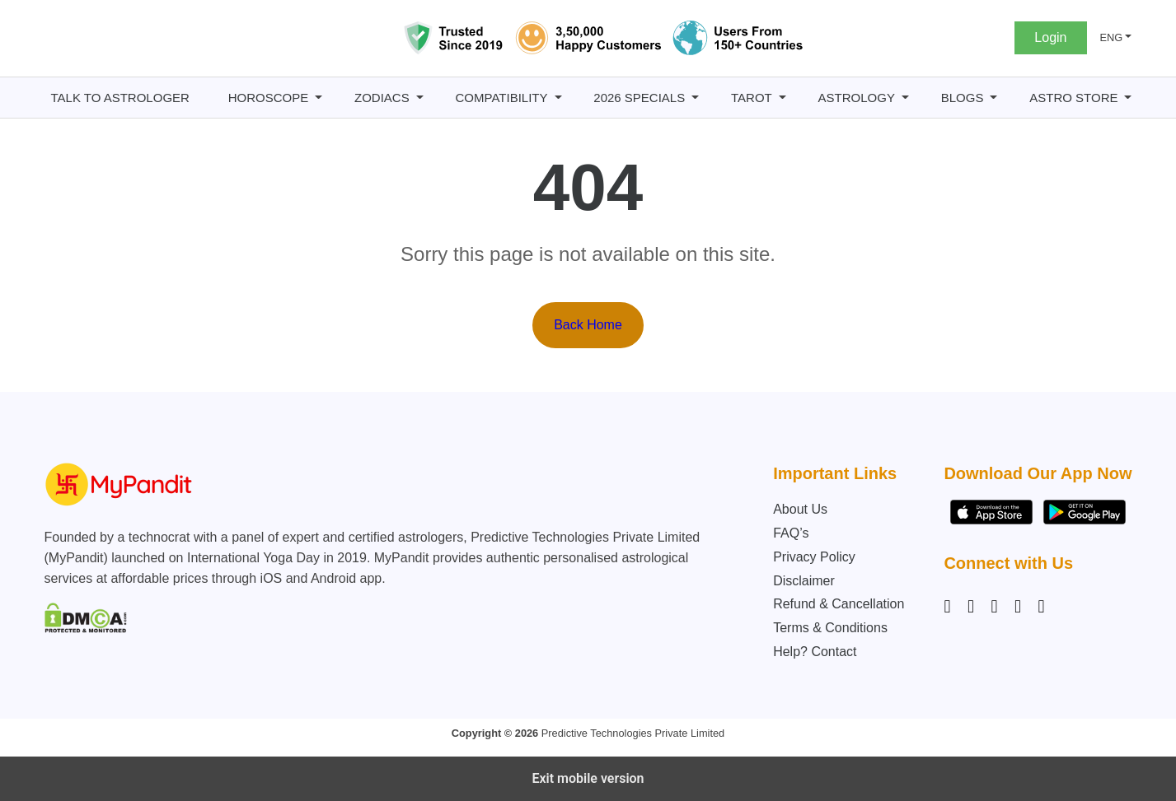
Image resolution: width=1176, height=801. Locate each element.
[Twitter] (1018, 606)
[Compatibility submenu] (558, 97)
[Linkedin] (994, 606)
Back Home (588, 325)
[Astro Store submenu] (1127, 97)
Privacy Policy (814, 557)
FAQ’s (790, 533)
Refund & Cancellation (838, 604)
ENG (1111, 37)
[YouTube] (1041, 606)
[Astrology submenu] (905, 97)
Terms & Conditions (830, 628)
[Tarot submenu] (782, 97)
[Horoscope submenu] (318, 97)
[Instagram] (950, 606)
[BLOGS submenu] (993, 97)
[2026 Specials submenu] (695, 97)
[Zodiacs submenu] (420, 97)
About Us (800, 509)
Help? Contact (814, 652)
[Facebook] (971, 606)
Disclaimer (804, 581)
